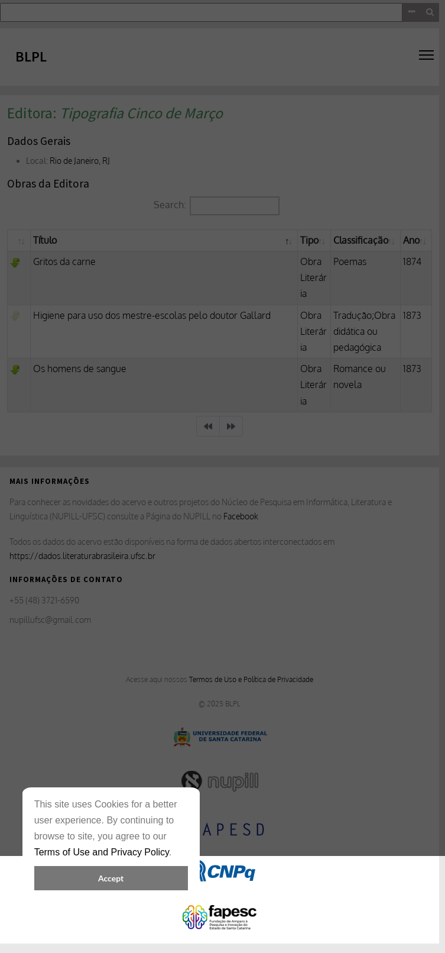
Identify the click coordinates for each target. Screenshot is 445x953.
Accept (111, 878)
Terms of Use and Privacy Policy (101, 852)
